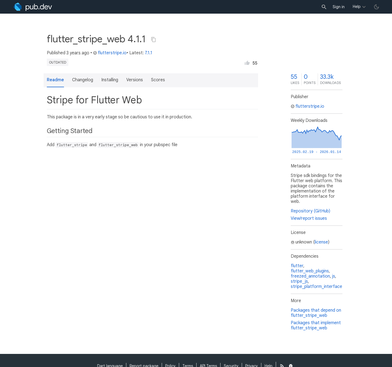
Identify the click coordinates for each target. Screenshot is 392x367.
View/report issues (309, 218)
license (321, 242)
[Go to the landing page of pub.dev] (33, 7)
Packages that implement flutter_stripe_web (316, 325)
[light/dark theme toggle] (376, 7)
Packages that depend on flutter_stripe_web (316, 313)
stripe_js (299, 281)
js (333, 276)
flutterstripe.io (110, 53)
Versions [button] (134, 80)
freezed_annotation (310, 276)
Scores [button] (158, 80)
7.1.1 (148, 53)
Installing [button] (109, 80)
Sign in (339, 6)
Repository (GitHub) (310, 211)
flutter (297, 266)
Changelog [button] (82, 80)
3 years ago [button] (77, 53)
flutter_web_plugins (310, 271)
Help (357, 6)
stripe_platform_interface (316, 286)
